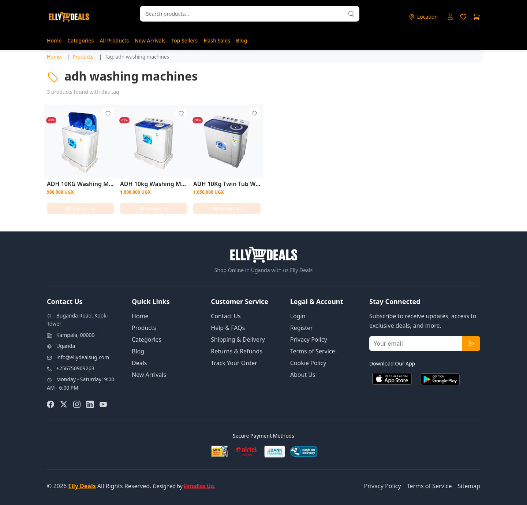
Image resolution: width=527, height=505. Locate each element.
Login (298, 316)
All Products (114, 40)
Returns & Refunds (236, 351)
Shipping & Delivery (238, 339)
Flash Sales (216, 40)
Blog (241, 40)
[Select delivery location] (423, 16)
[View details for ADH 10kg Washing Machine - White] (153, 141)
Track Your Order (234, 363)
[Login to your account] (450, 17)
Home (54, 40)
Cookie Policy (308, 363)
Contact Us (225, 316)
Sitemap (469, 486)
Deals (139, 363)
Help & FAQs (228, 328)
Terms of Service (312, 351)
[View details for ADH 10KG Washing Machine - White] (80, 141)
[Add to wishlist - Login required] (107, 113)
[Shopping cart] (476, 17)
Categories (80, 40)
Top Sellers (184, 40)
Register (301, 328)
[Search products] (351, 14)
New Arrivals (150, 40)
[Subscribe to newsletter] (471, 343)
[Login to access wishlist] (463, 17)
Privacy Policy (308, 339)
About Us (302, 375)
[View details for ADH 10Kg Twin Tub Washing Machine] (227, 141)
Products (144, 328)
